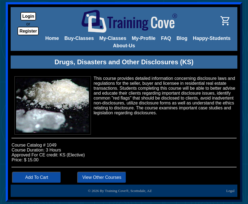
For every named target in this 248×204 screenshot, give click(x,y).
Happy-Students (212, 38)
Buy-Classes (79, 38)
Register (28, 31)
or (28, 24)
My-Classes (112, 38)
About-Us (124, 45)
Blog (182, 38)
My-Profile (144, 38)
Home (52, 38)
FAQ (166, 38)
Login (28, 16)
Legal (230, 191)
